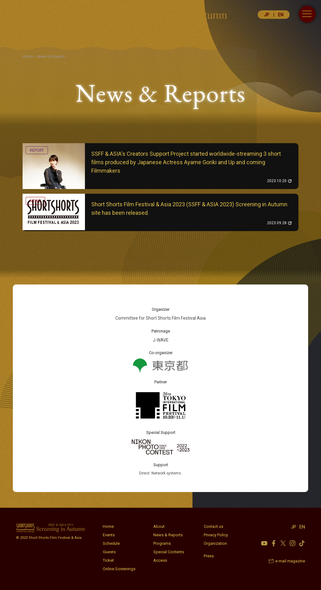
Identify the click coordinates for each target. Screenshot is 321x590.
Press (209, 556)
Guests (109, 551)
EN (280, 14)
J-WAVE (161, 340)
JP (266, 14)
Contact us (213, 526)
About (159, 526)
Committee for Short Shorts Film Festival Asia (160, 318)
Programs (162, 543)
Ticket (108, 560)
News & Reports (168, 535)
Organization (215, 543)
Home (108, 526)
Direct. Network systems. (160, 473)
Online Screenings (119, 568)
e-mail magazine (290, 561)
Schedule (111, 543)
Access (160, 560)
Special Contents (168, 551)
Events (109, 535)
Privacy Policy (216, 535)
